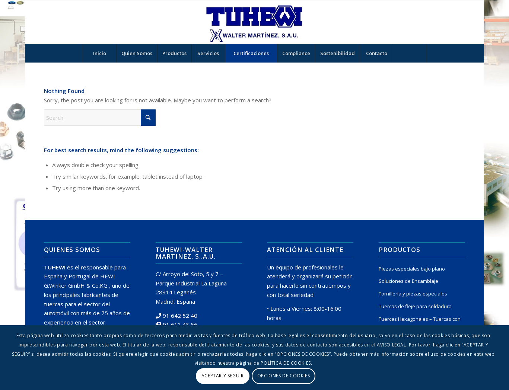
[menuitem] (99, 53)
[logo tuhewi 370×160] (254, 22)
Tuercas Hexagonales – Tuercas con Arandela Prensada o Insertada (420, 324)
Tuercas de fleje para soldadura (415, 306)
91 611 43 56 (180, 324)
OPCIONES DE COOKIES (283, 376)
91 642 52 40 (180, 315)
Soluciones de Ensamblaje (408, 281)
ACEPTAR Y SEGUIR (222, 376)
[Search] (409, 53)
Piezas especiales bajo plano (412, 268)
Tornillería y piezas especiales (413, 293)
